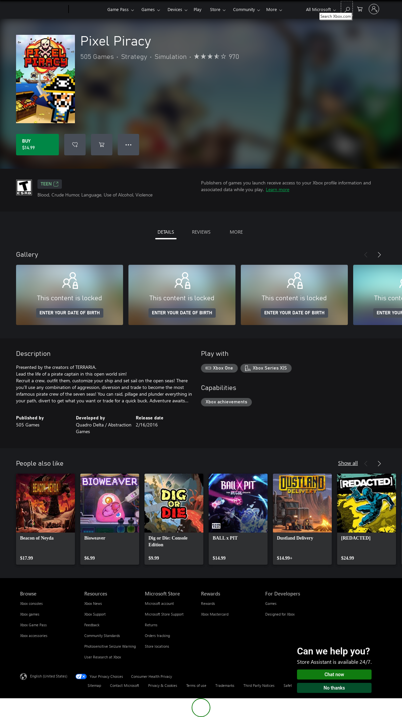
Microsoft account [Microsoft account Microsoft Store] (159, 603)
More (271, 9)
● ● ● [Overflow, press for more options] (128, 144)
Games (148, 9)
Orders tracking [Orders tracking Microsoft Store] (157, 635)
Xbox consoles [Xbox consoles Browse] (31, 603)
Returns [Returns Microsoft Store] (151, 625)
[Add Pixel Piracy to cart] (101, 144)
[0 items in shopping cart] (360, 8)
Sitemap (94, 685)
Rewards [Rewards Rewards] (208, 603)
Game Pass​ (118, 9)
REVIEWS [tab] (201, 232)
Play (197, 9)
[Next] (379, 254)
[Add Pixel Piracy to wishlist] (75, 144)
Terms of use (196, 685)
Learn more (277, 189)
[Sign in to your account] (374, 9)
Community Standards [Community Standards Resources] (102, 635)
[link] (45, 519)
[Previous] (366, 254)
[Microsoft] (43, 9)
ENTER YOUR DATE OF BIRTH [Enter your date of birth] (69, 313)
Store (215, 9)
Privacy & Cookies (162, 685)
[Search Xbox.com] (347, 8)
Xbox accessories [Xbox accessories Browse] (33, 635)
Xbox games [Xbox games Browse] (29, 614)
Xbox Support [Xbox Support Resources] (95, 614)
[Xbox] (87, 9)
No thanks (334, 688)
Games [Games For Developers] (271, 603)
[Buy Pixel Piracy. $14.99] (37, 144)
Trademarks (224, 685)
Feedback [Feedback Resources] (91, 625)
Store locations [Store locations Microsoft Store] (157, 646)
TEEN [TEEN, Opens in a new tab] (50, 184)
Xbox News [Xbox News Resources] (93, 603)
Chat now (334, 674)
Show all (348, 462)
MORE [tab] (236, 232)
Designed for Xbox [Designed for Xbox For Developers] (280, 614)
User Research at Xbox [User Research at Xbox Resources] (102, 657)
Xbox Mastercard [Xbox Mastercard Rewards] (214, 614)
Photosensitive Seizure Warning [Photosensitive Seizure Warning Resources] (110, 646)
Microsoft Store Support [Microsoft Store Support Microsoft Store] (164, 614)
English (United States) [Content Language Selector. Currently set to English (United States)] (48, 676)
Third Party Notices (259, 685)
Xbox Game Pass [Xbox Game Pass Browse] (33, 625)
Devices (175, 9)
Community (244, 9)
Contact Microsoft (124, 685)
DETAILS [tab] (166, 232)
